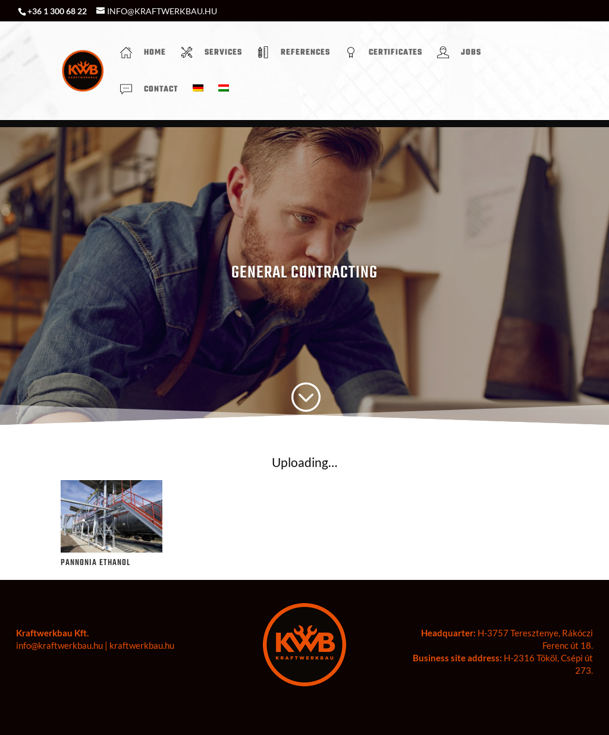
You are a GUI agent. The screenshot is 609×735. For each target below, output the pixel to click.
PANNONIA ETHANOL (95, 563)
